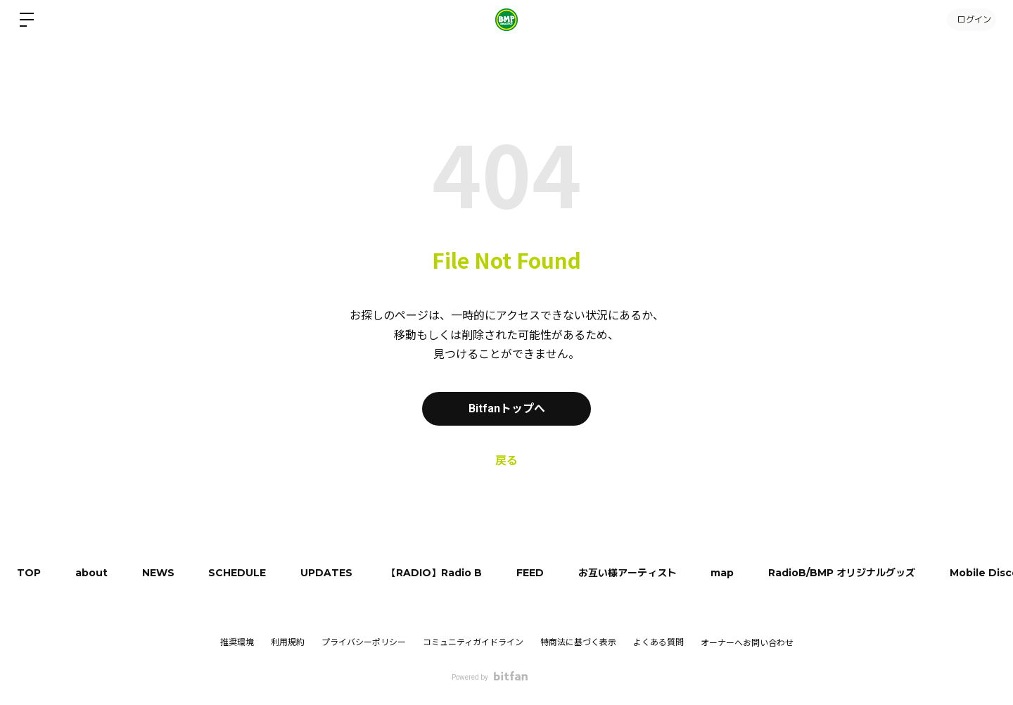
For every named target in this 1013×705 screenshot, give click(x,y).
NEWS (160, 572)
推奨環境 (237, 642)
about (93, 572)
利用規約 (288, 642)
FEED (536, 572)
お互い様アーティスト (634, 572)
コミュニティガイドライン (473, 642)
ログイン (971, 19)
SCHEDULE (240, 572)
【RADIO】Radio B (440, 572)
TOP (30, 572)
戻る (506, 460)
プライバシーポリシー (363, 642)
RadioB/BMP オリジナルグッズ (850, 572)
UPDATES (331, 572)
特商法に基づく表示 (578, 642)
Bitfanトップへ (507, 408)
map (730, 572)
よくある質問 (658, 642)
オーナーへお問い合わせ (747, 643)
